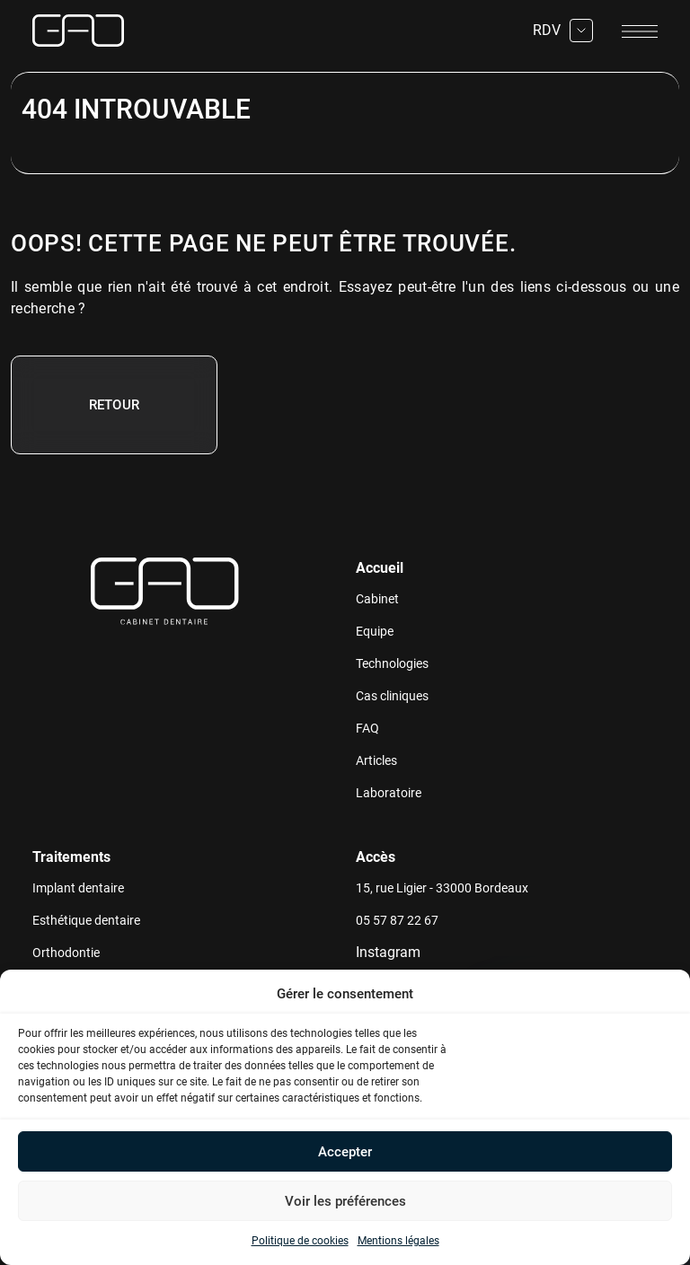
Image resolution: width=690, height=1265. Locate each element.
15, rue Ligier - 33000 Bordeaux (442, 888)
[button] (663, 994)
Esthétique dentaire (86, 920)
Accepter (345, 1152)
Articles (376, 760)
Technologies (392, 663)
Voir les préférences (345, 1201)
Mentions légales (398, 1240)
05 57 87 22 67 (397, 920)
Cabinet (377, 599)
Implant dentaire (78, 888)
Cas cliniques (392, 696)
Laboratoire (388, 793)
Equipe (375, 631)
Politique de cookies (300, 1240)
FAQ (367, 728)
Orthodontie (66, 952)
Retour (114, 405)
